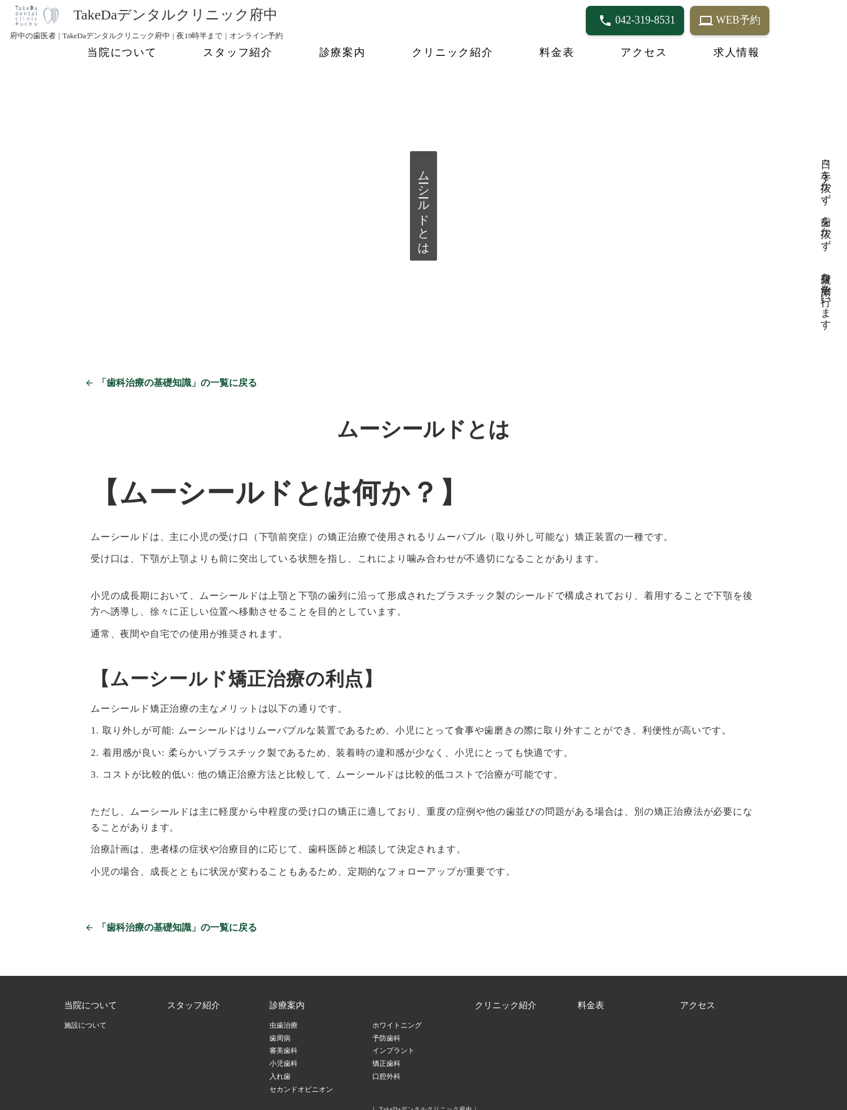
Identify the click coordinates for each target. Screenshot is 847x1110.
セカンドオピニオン (301, 1079)
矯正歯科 (386, 1054)
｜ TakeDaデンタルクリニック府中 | (424, 1099)
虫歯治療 (283, 1015)
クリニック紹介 (452, 52)
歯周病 (280, 1028)
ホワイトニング (397, 1015)
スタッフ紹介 (238, 52)
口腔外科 (386, 1067)
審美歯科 (283, 1041)
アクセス (644, 52)
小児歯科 (283, 1054)
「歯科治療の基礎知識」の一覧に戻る (175, 373)
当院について (122, 52)
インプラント (393, 1041)
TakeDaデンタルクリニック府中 (176, 14)
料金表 (556, 52)
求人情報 (736, 52)
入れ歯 (280, 1067)
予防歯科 (386, 1028)
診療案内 (342, 52)
